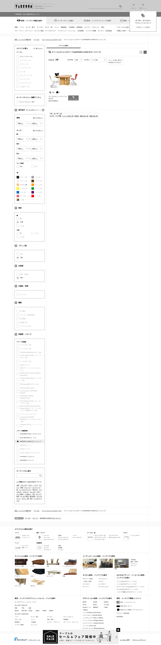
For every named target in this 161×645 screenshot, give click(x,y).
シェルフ (60, 549)
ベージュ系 (23, 184)
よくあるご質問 (125, 640)
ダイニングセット (68, 616)
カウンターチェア (49, 539)
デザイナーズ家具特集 (123, 613)
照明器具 (79, 27)
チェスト (46, 547)
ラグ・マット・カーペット (24, 31)
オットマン (47, 537)
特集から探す (121, 31)
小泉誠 (106, 607)
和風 (21, 487)
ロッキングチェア (63, 539)
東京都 (16, 610)
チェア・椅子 (30, 27)
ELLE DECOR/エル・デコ (28, 437)
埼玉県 (30, 610)
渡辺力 (95, 604)
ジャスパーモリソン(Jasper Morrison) (93, 623)
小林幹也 (85, 610)
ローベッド (86, 586)
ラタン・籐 (25, 498)
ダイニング (106, 564)
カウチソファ (26, 535)
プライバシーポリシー (139, 640)
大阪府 (37, 610)
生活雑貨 (81, 31)
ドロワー (101, 581)
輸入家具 (32, 496)
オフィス (35, 518)
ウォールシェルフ (103, 586)
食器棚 (60, 547)
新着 (16, 27)
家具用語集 (120, 616)
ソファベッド (26, 537)
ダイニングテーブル (26, 56)
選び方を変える (38, 118)
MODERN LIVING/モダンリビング (30, 441)
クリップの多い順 (67, 116)
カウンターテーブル (100, 537)
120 (60, 113)
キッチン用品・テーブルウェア (45, 31)
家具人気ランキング (126, 606)
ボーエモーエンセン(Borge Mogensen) (93, 628)
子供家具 (72, 27)
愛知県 (51, 610)
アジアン (22, 573)
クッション (34, 624)
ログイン (133, 6)
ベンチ (74, 535)
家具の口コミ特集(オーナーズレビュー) (131, 609)
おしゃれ (32, 492)
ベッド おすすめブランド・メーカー (127, 584)
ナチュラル (23, 485)
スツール (46, 535)
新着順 (76, 116)
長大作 (84, 604)
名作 (31, 498)
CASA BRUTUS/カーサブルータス (30, 434)
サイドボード (86, 584)
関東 (16, 608)
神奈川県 (24, 610)
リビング (90, 564)
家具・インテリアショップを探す (99, 21)
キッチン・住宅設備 (105, 31)
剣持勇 (95, 602)
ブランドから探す (123, 27)
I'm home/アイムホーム (27, 456)
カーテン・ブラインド (91, 27)
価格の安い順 (84, 116)
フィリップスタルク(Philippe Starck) (93, 620)
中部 (23, 608)
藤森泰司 (95, 607)
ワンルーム (134, 563)
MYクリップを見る (144, 27)
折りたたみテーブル (114, 537)
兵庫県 (44, 610)
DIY (34, 494)
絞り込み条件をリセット (33, 110)
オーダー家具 (24, 496)
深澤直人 (106, 602)
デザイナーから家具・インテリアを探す (97, 598)
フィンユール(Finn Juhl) (89, 625)
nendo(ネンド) (87, 607)
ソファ (21, 27)
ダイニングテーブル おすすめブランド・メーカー (131, 586)
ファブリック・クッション (67, 31)
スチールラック (102, 578)
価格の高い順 (93, 116)
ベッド (56, 27)
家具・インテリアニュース (127, 602)
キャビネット (47, 549)
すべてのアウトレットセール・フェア (25, 602)
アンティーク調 (22, 563)
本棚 (59, 545)
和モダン (35, 489)
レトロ (36, 485)
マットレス (25, 545)
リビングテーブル (99, 539)
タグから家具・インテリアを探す (95, 575)
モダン (30, 485)
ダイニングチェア (63, 537)
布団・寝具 (50, 619)
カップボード (102, 584)
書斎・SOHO (134, 561)
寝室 (122, 564)
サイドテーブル (113, 535)
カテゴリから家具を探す (24, 529)
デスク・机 (48, 27)
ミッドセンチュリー (25, 489)
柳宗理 (84, 602)
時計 (102, 27)
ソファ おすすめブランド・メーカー (127, 581)
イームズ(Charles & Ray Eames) (92, 612)
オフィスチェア (77, 537)
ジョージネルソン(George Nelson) (92, 615)
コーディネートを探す (65, 21)
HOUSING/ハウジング (27, 460)
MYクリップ (143, 6)
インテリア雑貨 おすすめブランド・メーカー (129, 592)
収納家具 (64, 27)
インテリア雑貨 (91, 31)
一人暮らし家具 (87, 581)
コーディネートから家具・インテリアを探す (99, 556)
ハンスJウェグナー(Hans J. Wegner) (93, 618)
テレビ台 (46, 545)
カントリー (27, 487)
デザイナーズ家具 (88, 578)
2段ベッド (25, 547)
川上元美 (106, 604)
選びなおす (39, 48)
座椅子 (60, 535)
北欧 (17, 485)
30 (54, 113)
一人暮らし (28, 494)
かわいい (26, 492)
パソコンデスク (135, 535)
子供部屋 (133, 559)
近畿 (30, 608)
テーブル (40, 27)
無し (21, 166)
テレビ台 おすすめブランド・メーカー (127, 589)
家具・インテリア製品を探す (31, 21)
